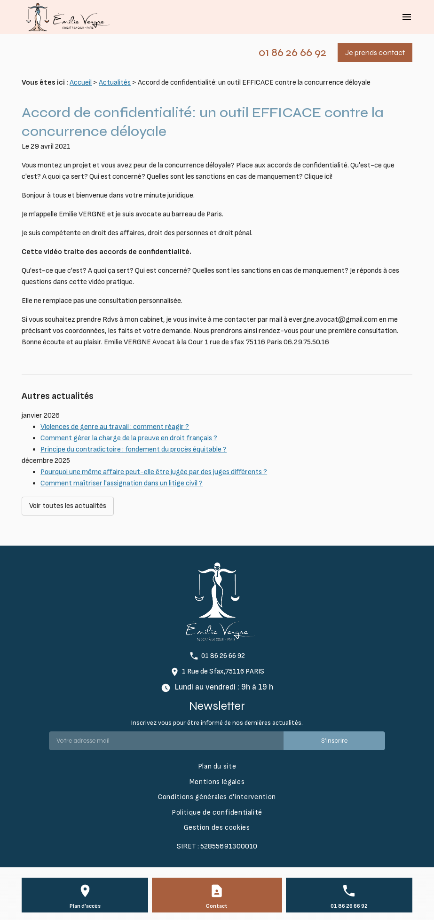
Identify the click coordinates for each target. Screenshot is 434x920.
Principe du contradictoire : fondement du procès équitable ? (133, 449)
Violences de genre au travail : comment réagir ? (114, 426)
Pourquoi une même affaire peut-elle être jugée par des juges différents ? (153, 472)
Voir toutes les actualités (67, 505)
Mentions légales (217, 781)
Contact (217, 906)
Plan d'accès (85, 906)
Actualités (115, 82)
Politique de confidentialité (217, 812)
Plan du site (217, 766)
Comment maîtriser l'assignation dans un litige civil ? (121, 483)
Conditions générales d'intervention (217, 797)
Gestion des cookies (217, 827)
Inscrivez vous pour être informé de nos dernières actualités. (217, 723)
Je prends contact (375, 52)
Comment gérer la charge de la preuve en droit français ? (128, 438)
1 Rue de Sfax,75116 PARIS (223, 671)
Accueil (81, 82)
